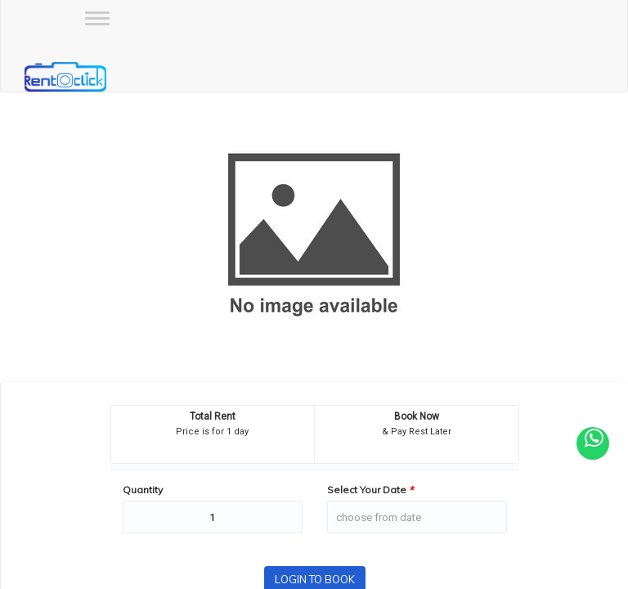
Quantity (143, 489)
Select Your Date (370, 489)
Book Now (416, 416)
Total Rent (213, 416)
